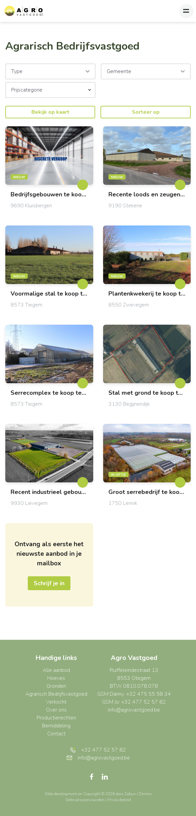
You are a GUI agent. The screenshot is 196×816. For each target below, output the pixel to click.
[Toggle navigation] (186, 11)
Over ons (56, 710)
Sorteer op (146, 112)
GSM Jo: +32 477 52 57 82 (134, 702)
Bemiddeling (56, 725)
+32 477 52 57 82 (98, 750)
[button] (50, 90)
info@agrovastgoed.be (134, 710)
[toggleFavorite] (83, 184)
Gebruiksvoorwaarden (85, 799)
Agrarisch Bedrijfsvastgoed (56, 694)
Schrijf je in (49, 583)
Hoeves (56, 678)
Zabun (130, 793)
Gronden (56, 686)
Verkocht (56, 702)
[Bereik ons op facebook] (94, 776)
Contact (56, 733)
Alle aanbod (56, 670)
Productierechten (56, 717)
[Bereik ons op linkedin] (104, 776)
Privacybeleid (119, 799)
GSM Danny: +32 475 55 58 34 (134, 694)
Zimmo (145, 793)
